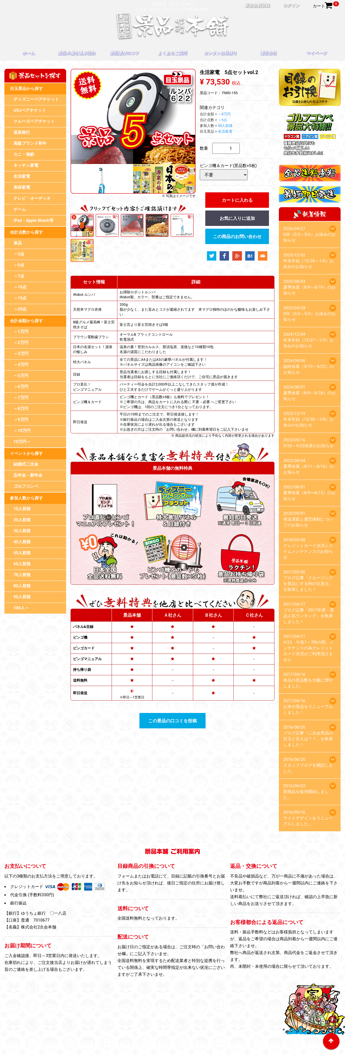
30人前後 (22, 530)
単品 (18, 242)
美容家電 (22, 187)
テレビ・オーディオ (32, 198)
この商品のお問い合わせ (237, 236)
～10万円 (22, 430)
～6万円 (21, 386)
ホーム (28, 53)
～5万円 (21, 375)
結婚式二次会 (26, 464)
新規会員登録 (257, 5)
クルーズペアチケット (34, 121)
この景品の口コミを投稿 (172, 720)
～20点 (20, 309)
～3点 (19, 254)
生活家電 (22, 176)
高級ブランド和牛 (30, 143)
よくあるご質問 (172, 53)
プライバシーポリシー (168, 1032)
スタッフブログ (210, 1032)
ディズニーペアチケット (36, 99)
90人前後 (22, 596)
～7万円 (21, 397)
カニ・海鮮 (24, 154)
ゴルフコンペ (26, 486)
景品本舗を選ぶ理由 (76, 53)
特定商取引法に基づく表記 (172, 1040)
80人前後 (22, 585)
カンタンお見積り (220, 53)
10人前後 (22, 508)
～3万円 (21, 353)
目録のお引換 (128, 1032)
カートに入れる (237, 200)
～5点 (19, 265)
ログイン (291, 5)
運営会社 (268, 53)
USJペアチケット (30, 110)
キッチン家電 (26, 165)
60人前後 (22, 563)
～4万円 (21, 364)
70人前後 (22, 574)
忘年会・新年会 (28, 475)
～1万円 (21, 331)
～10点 (20, 287)
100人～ (21, 607)
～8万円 (21, 408)
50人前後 (22, 552)
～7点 (19, 276)
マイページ (316, 53)
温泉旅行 (22, 132)
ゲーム (20, 209)
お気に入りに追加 (237, 218)
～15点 (20, 298)
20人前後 (22, 519)
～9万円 (21, 419)
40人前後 (22, 541)
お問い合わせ (243, 1032)
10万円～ (22, 441)
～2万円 (21, 342)
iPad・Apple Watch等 (33, 220)
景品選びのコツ (124, 53)
